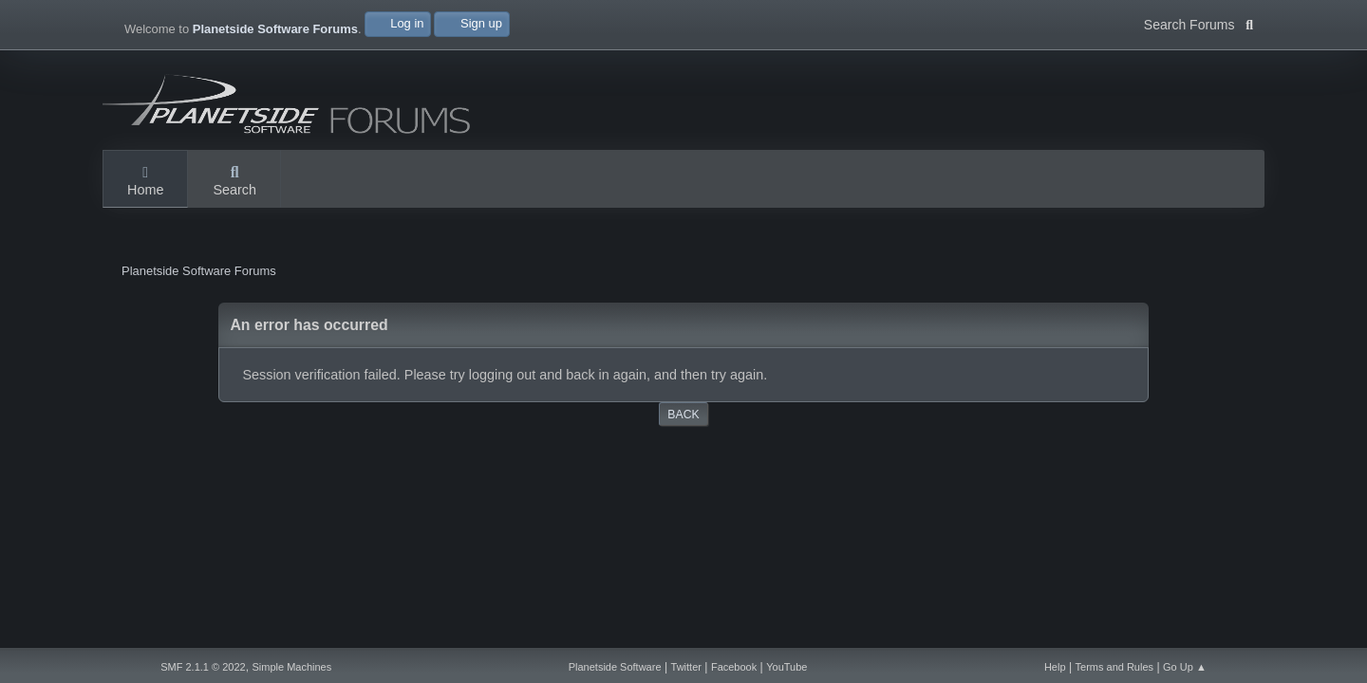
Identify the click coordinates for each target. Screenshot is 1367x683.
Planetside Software (615, 667)
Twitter (686, 667)
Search (234, 182)
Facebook (734, 667)
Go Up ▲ (1185, 667)
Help (1055, 667)
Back (683, 414)
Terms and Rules (1115, 667)
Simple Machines (291, 667)
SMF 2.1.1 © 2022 (202, 667)
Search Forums (1198, 22)
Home (145, 182)
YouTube (786, 667)
